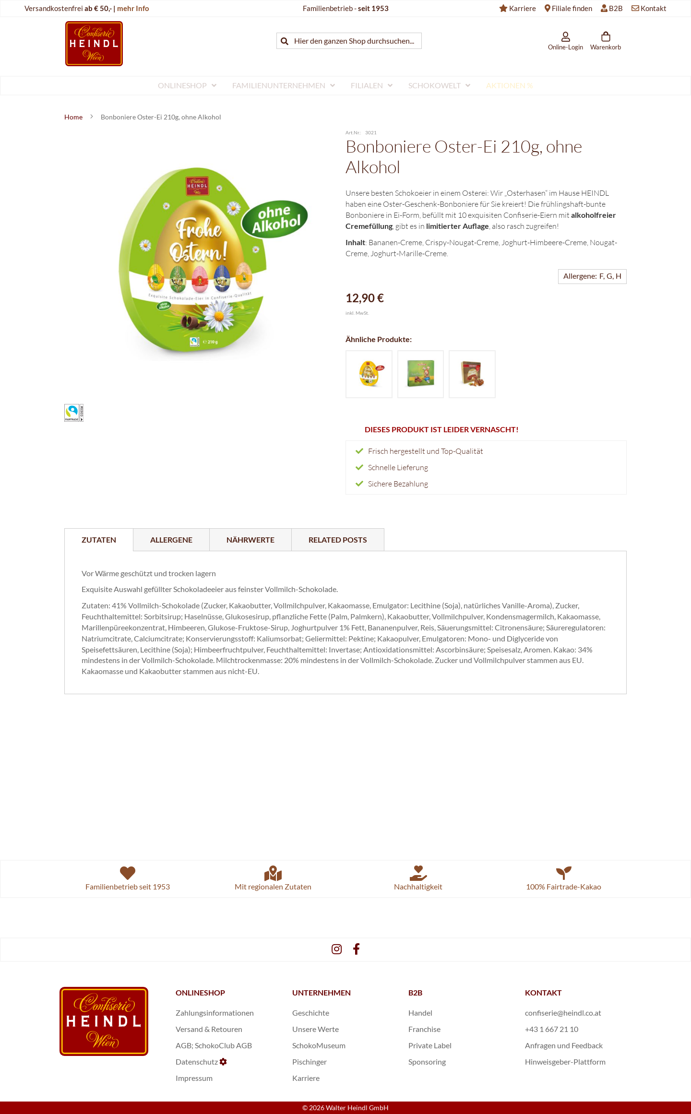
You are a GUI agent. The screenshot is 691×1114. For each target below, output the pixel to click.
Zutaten (99, 539)
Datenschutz (197, 1061)
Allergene (171, 539)
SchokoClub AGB (223, 1045)
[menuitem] (187, 86)
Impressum (194, 1077)
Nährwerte (250, 539)
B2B (616, 8)
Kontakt (654, 8)
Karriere (522, 8)
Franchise (424, 1028)
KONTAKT (543, 992)
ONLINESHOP (200, 992)
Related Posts (338, 539)
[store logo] (94, 43)
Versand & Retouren (209, 1028)
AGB (183, 1045)
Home (74, 117)
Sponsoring (427, 1061)
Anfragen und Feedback (564, 1045)
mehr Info (133, 8)
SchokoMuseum (319, 1045)
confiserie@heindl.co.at (563, 1012)
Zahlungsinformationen (215, 1012)
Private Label (430, 1045)
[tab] (98, 539)
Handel (420, 1012)
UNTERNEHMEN (321, 992)
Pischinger (309, 1061)
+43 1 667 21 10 (551, 1028)
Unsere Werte (315, 1028)
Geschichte (310, 1012)
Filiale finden (572, 8)
